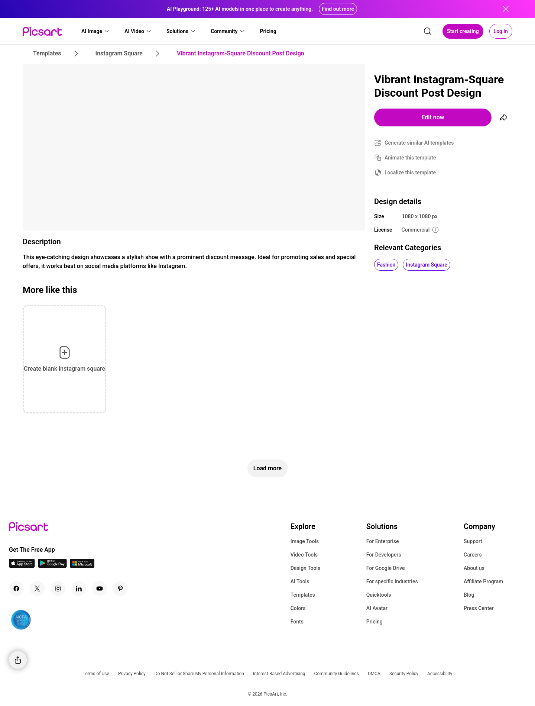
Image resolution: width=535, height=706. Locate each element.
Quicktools (378, 595)
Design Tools (306, 568)
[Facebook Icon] (16, 588)
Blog (469, 595)
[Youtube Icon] (99, 588)
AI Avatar (377, 608)
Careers (473, 555)
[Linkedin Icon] (78, 588)
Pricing (374, 622)
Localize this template (410, 172)
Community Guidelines (336, 673)
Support (473, 541)
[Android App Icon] (52, 565)
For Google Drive (385, 568)
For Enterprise (382, 541)
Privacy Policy (132, 673)
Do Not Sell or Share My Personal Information (199, 673)
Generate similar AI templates (419, 143)
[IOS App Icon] (22, 565)
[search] (428, 31)
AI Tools (300, 581)
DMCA (374, 673)
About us (474, 568)
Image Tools (305, 541)
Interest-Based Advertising (279, 673)
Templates (303, 595)
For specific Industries (392, 581)
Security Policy (403, 673)
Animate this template (410, 158)
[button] (95, 31)
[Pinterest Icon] (120, 588)
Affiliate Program (483, 581)
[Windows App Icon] (82, 565)
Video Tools (304, 555)
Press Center (479, 608)
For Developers (383, 555)
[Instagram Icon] (58, 588)
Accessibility (439, 673)
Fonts (297, 622)
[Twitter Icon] (37, 588)
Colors (298, 608)
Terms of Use (96, 673)
